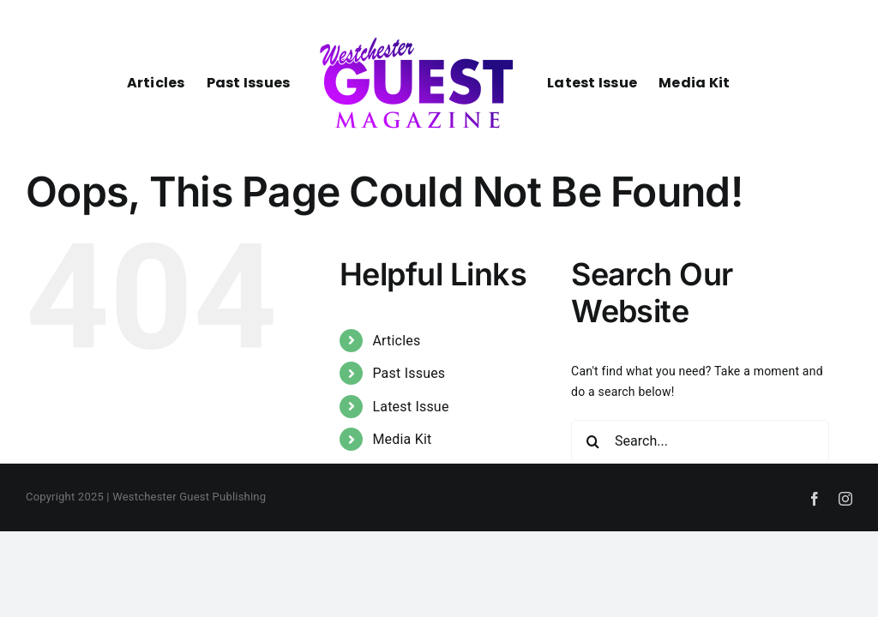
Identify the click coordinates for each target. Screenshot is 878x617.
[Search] (592, 441)
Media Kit (401, 439)
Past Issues (408, 373)
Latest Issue (410, 406)
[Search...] (700, 441)
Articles (396, 340)
